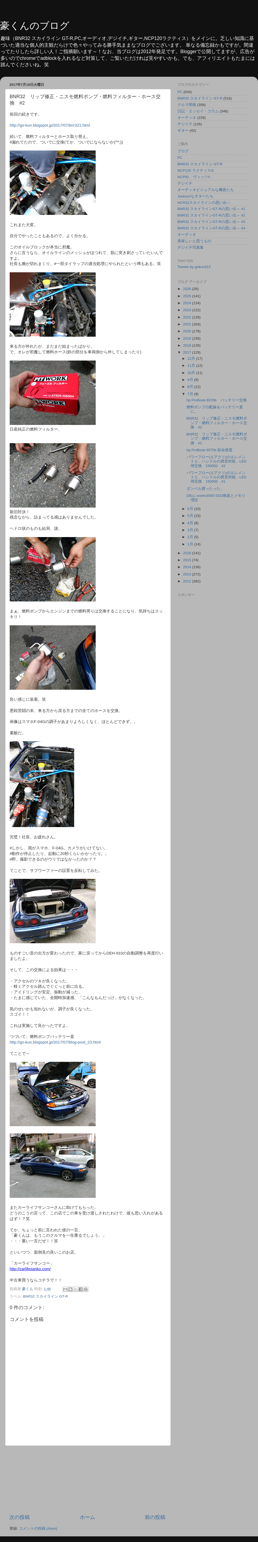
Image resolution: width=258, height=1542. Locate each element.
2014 (187, 567)
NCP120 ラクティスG (195, 170)
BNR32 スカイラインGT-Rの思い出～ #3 (211, 222)
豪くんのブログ (34, 25)
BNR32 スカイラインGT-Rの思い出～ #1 (211, 209)
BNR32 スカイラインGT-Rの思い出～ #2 (211, 215)
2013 (187, 574)
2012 (187, 581)
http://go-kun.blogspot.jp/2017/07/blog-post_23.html (55, 1042)
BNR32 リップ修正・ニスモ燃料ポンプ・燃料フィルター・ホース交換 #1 (217, 438)
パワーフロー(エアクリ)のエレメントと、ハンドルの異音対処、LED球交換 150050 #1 (216, 477)
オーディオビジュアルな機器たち (205, 190)
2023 (187, 310)
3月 (190, 530)
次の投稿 (19, 1517)
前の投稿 (155, 1517)
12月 (191, 359)
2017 (187, 352)
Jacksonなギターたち (195, 196)
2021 (187, 324)
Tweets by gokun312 (194, 267)
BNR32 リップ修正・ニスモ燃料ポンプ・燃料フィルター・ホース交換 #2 (217, 422)
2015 (187, 560)
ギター (183, 130)
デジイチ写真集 (190, 247)
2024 (187, 303)
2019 (187, 338)
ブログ (183, 151)
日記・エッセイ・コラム (198, 111)
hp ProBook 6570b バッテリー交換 (217, 400)
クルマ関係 (186, 105)
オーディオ (186, 118)
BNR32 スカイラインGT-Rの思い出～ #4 (211, 228)
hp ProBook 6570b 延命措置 (210, 450)
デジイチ (184, 124)
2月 (190, 537)
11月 (191, 366)
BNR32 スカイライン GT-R (45, 1296)
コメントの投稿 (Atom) (38, 1528)
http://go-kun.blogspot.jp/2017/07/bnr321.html (50, 125)
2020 (187, 331)
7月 (190, 394)
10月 (191, 373)
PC (179, 92)
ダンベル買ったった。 (205, 489)
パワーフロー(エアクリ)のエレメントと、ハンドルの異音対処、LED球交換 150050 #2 (216, 461)
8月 (190, 387)
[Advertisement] (87, 1480)
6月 (190, 509)
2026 (187, 289)
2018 (187, 345)
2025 (187, 296)
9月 (190, 380)
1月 (190, 544)
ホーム (87, 1517)
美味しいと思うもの (194, 241)
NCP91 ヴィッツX (193, 177)
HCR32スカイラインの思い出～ (204, 203)
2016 (187, 553)
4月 (190, 523)
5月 (190, 516)
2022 (187, 317)
